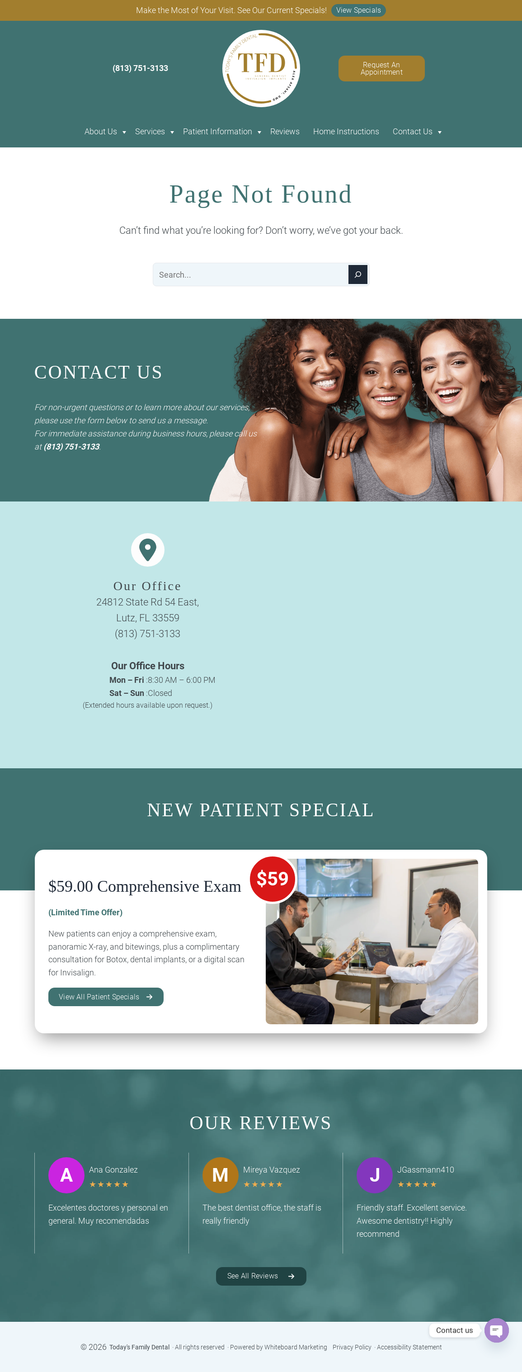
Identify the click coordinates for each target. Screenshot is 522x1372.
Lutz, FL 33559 (147, 618)
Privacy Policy (352, 1347)
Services (150, 131)
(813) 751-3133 (71, 446)
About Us (101, 131)
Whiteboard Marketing (295, 1347)
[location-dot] (148, 550)
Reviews (285, 131)
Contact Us (413, 131)
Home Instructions (346, 131)
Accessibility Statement (409, 1347)
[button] (358, 10)
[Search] (357, 274)
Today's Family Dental (139, 1347)
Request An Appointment (382, 68)
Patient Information (217, 131)
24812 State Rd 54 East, (147, 602)
